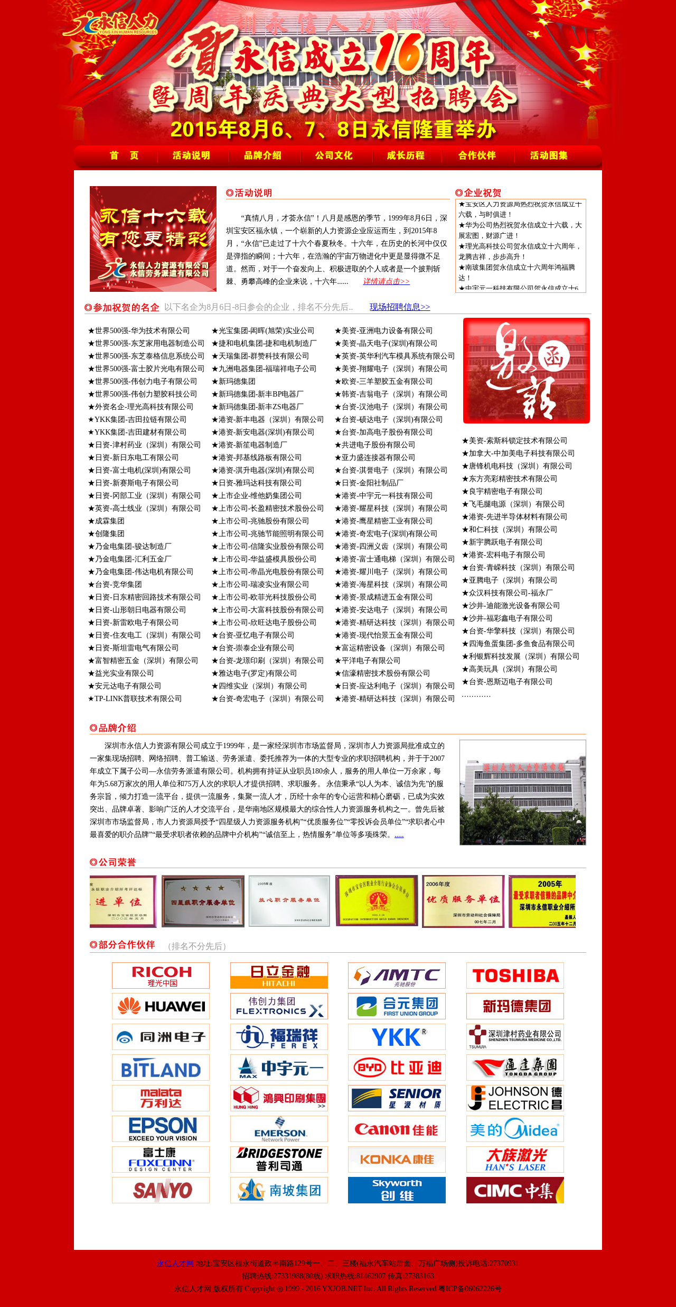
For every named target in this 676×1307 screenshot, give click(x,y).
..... (399, 835)
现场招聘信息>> (400, 306)
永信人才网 (175, 1263)
